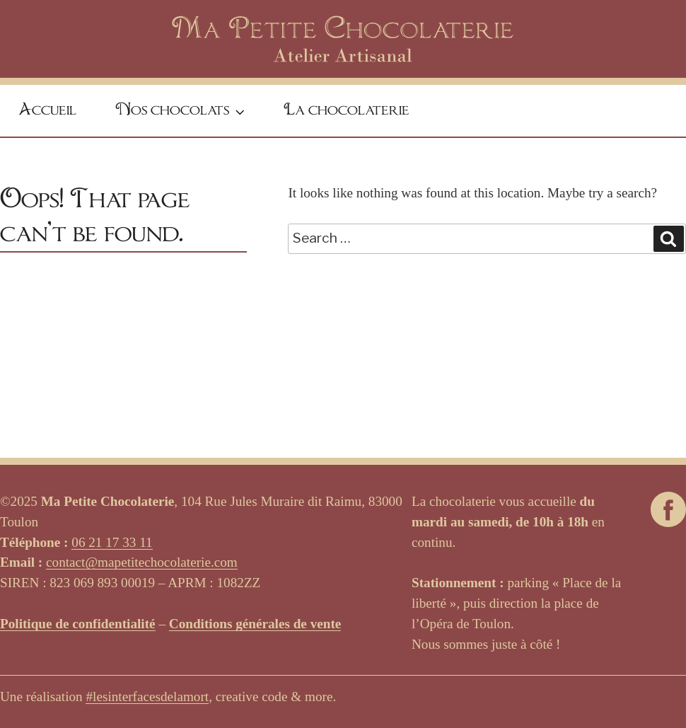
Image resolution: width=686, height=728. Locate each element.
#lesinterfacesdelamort (147, 696)
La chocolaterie (346, 110)
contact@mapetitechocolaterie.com (142, 562)
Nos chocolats (182, 112)
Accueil (47, 110)
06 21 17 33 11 (111, 542)
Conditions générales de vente (255, 623)
